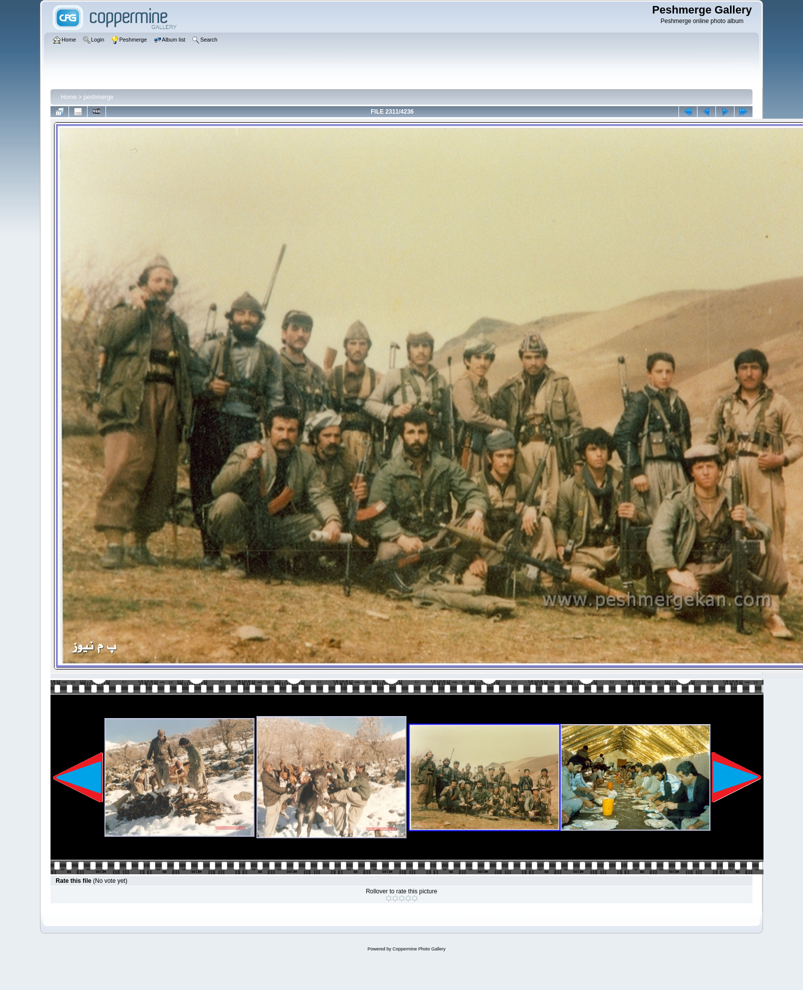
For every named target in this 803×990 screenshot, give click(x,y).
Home (68, 97)
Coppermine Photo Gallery (419, 948)
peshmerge (99, 97)
